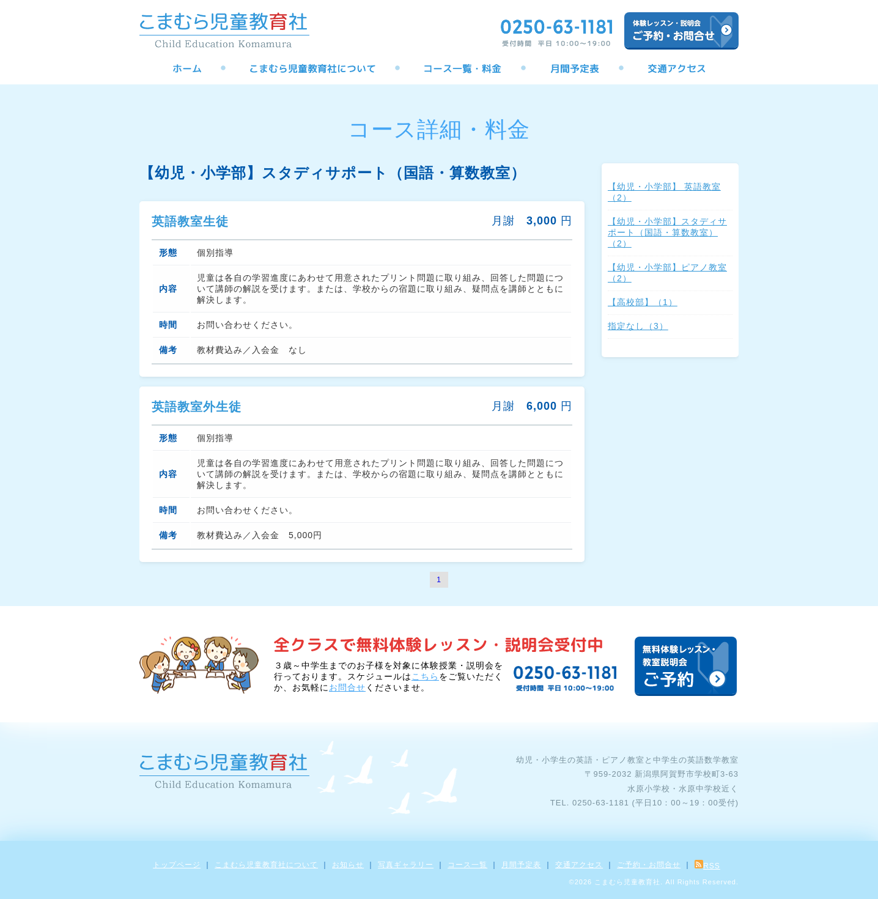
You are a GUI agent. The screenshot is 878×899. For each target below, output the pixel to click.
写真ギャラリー (405, 864)
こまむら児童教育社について (266, 864)
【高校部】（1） (642, 302)
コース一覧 (467, 864)
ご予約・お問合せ (649, 864)
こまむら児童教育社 (627, 882)
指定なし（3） (638, 326)
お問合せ (347, 687)
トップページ (177, 864)
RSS (707, 866)
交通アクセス (579, 864)
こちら (425, 676)
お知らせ (348, 864)
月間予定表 (521, 864)
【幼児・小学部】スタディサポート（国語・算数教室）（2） (667, 232)
